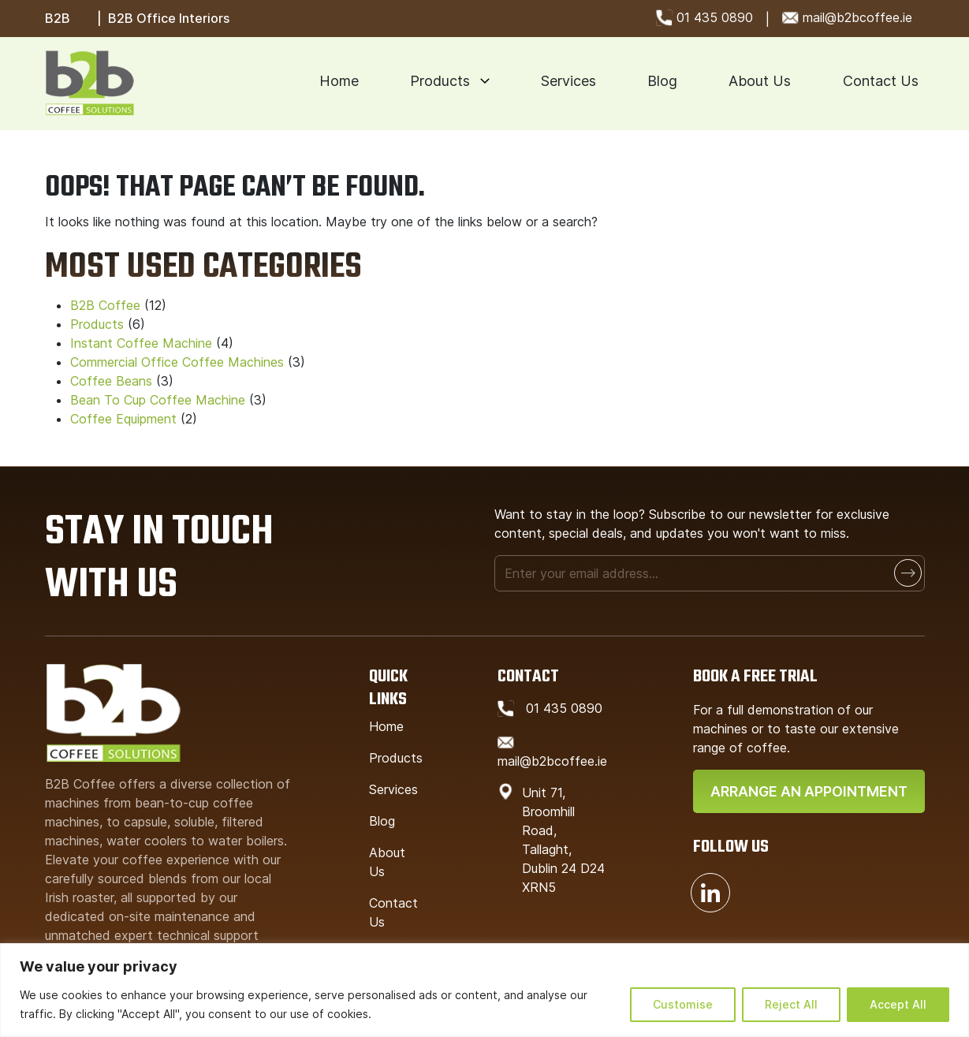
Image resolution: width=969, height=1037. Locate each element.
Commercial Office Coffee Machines (177, 362)
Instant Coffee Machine (141, 343)
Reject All (791, 1004)
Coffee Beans (111, 381)
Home (339, 81)
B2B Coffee (105, 305)
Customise (683, 1004)
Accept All (898, 1004)
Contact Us (881, 81)
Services (568, 81)
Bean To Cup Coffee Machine (157, 400)
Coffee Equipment (123, 419)
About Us (760, 81)
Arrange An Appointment (809, 791)
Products (440, 81)
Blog (662, 81)
